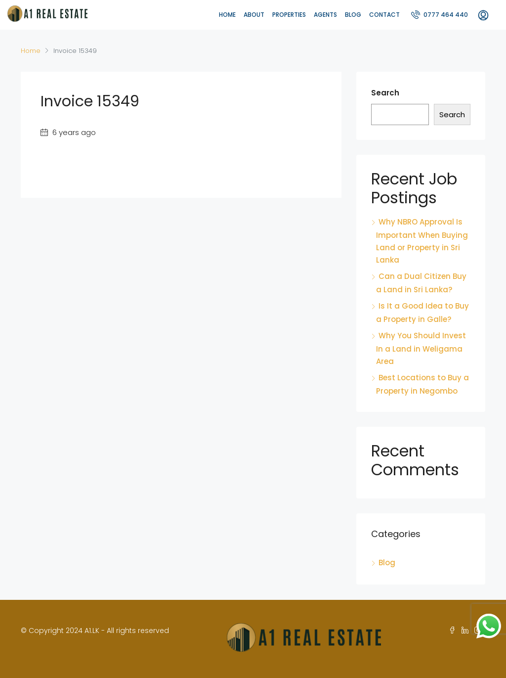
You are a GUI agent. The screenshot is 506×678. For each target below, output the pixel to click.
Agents (325, 14)
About (254, 14)
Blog (353, 14)
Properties (289, 14)
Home (227, 14)
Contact (384, 14)
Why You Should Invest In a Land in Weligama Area (421, 348)
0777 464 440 (439, 14)
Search (385, 93)
